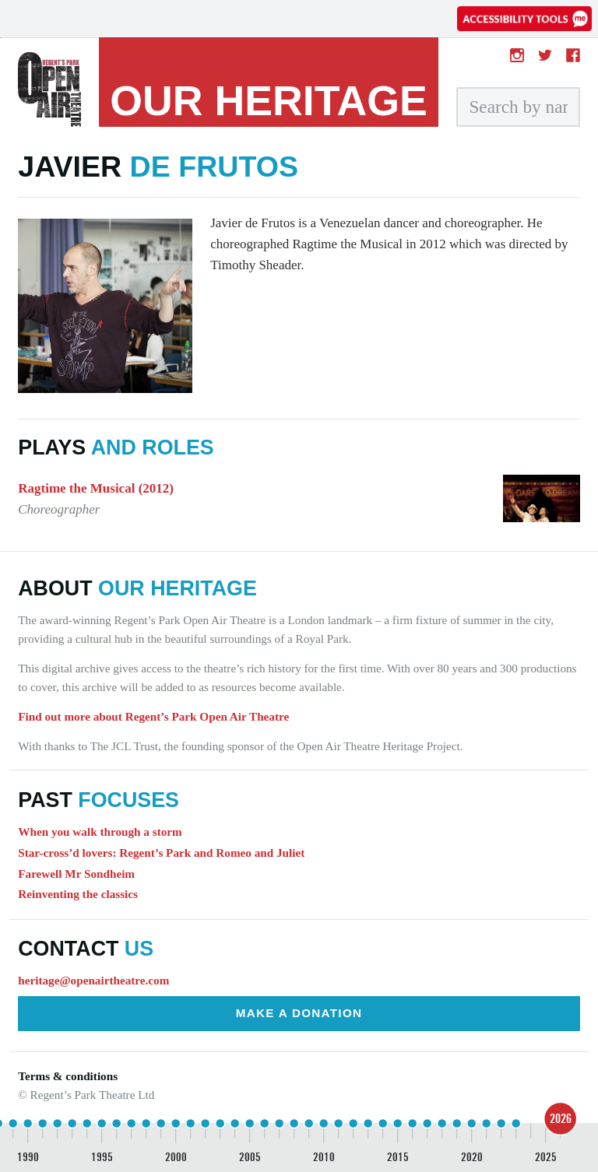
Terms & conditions (68, 1076)
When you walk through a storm (99, 831)
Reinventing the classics (78, 893)
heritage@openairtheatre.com (93, 980)
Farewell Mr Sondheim (76, 873)
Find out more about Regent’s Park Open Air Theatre (153, 716)
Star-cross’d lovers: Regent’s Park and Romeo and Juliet (161, 852)
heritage (268, 100)
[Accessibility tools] (524, 18)
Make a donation (299, 1012)
